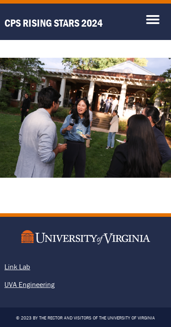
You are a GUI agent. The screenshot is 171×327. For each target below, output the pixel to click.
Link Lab (17, 266)
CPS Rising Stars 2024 (53, 22)
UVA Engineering (29, 284)
